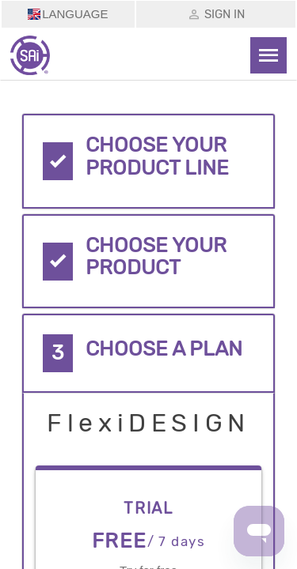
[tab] (149, 161)
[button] (149, 161)
